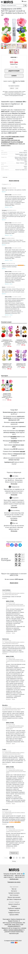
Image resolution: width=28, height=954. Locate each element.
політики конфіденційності (15, 930)
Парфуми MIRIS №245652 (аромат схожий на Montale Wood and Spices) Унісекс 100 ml (15, 727)
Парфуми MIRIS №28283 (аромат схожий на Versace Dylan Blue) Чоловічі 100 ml (15, 661)
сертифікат (13, 436)
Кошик (24, 1)
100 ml (12, 88)
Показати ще (14, 853)
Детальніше (14, 483)
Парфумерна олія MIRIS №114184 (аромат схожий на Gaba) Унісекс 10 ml (7, 365)
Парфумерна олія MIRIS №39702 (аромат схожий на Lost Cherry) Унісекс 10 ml (21, 341)
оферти (6, 930)
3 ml (17, 88)
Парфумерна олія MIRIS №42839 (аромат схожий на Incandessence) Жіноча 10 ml (7, 342)
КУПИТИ (14, 75)
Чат (22, 873)
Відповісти (4, 191)
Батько (11, 207)
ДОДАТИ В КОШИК (14, 70)
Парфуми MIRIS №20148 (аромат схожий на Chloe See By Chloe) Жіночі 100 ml (15, 606)
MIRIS (13, 446)
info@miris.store (14, 879)
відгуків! (22, 451)
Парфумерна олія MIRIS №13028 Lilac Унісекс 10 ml (21, 365)
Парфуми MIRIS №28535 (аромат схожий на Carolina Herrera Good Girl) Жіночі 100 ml (16, 771)
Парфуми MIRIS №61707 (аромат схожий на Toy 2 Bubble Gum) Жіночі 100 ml (7, 396)
